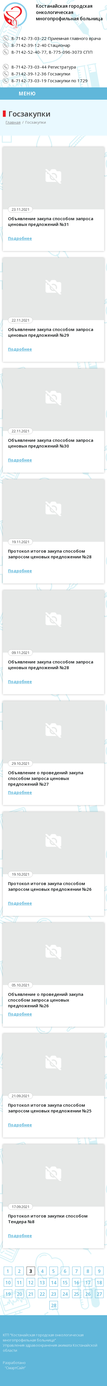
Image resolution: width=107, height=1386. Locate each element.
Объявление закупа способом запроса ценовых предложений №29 (50, 332)
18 (99, 1282)
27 (99, 1294)
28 (53, 1305)
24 (65, 1294)
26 (87, 1294)
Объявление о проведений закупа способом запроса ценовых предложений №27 (45, 778)
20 (19, 1294)
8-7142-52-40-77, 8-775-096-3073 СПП (52, 52)
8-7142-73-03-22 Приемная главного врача (56, 38)
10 (8, 1282)
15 (65, 1282)
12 (30, 1282)
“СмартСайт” (15, 1367)
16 (76, 1282)
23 (53, 1294)
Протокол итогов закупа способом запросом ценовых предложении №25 (50, 1108)
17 (87, 1282)
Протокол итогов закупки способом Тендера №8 (48, 1218)
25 (76, 1294)
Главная (13, 122)
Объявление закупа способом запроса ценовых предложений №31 (50, 221)
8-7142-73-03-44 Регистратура (43, 67)
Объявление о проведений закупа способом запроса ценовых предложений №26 (45, 999)
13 (42, 1282)
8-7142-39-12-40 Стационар (40, 45)
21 (30, 1294)
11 (19, 1282)
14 (53, 1282)
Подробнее (20, 238)
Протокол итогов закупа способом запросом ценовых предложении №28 (50, 553)
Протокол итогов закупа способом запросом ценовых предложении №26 (50, 886)
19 (8, 1294)
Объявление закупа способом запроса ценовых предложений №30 (50, 443)
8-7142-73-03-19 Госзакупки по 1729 (49, 80)
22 (42, 1294)
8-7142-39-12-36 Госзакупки (40, 74)
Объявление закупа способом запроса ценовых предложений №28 (50, 664)
